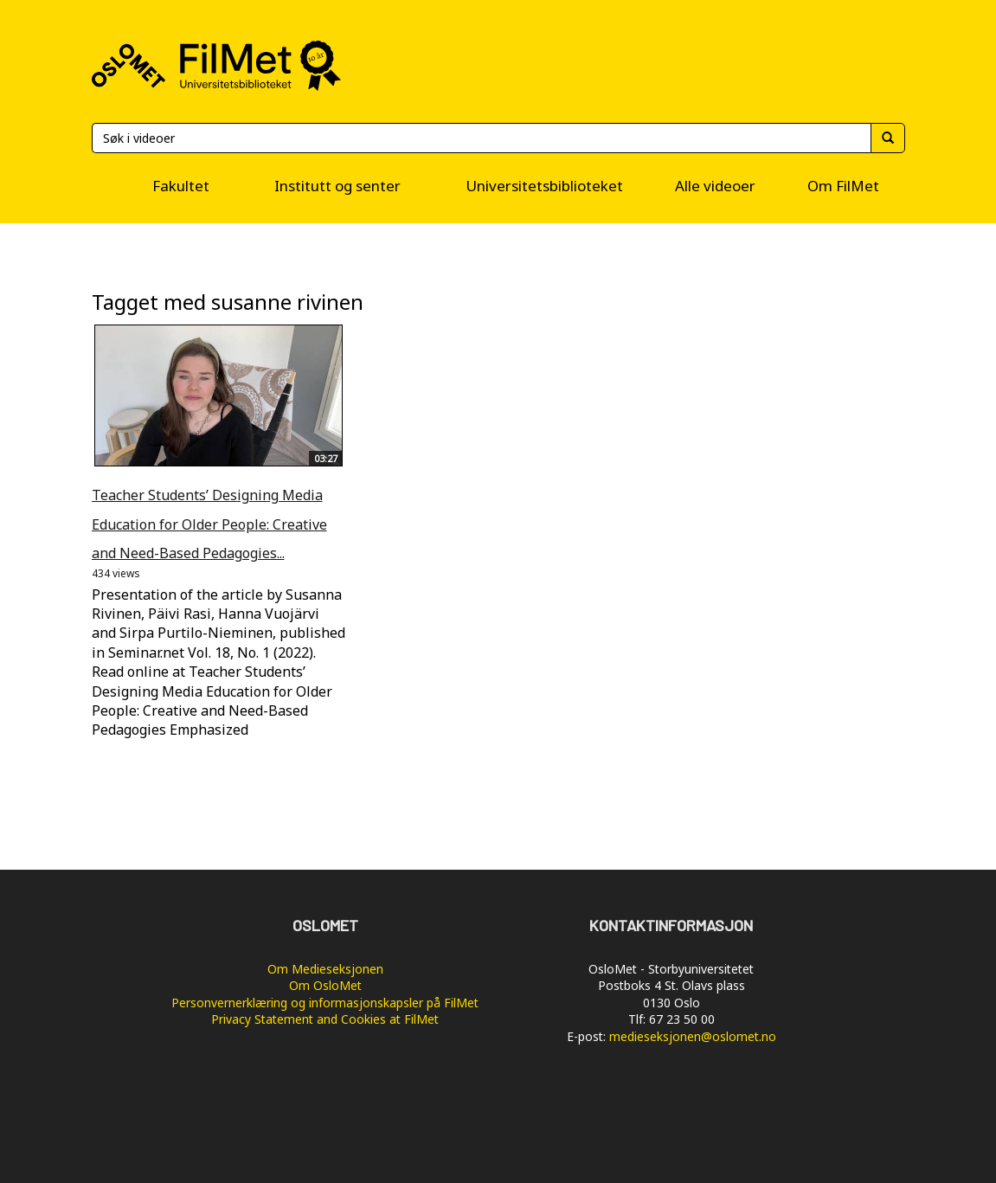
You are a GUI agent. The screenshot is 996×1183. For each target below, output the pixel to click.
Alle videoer (715, 186)
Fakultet (180, 186)
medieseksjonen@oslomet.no (692, 1036)
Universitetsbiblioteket (544, 186)
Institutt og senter (337, 186)
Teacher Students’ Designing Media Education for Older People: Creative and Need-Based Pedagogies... (209, 524)
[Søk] (481, 138)
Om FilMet (843, 186)
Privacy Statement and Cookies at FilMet (325, 1019)
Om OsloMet (325, 985)
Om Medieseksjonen (325, 969)
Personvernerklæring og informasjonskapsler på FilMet (325, 1002)
